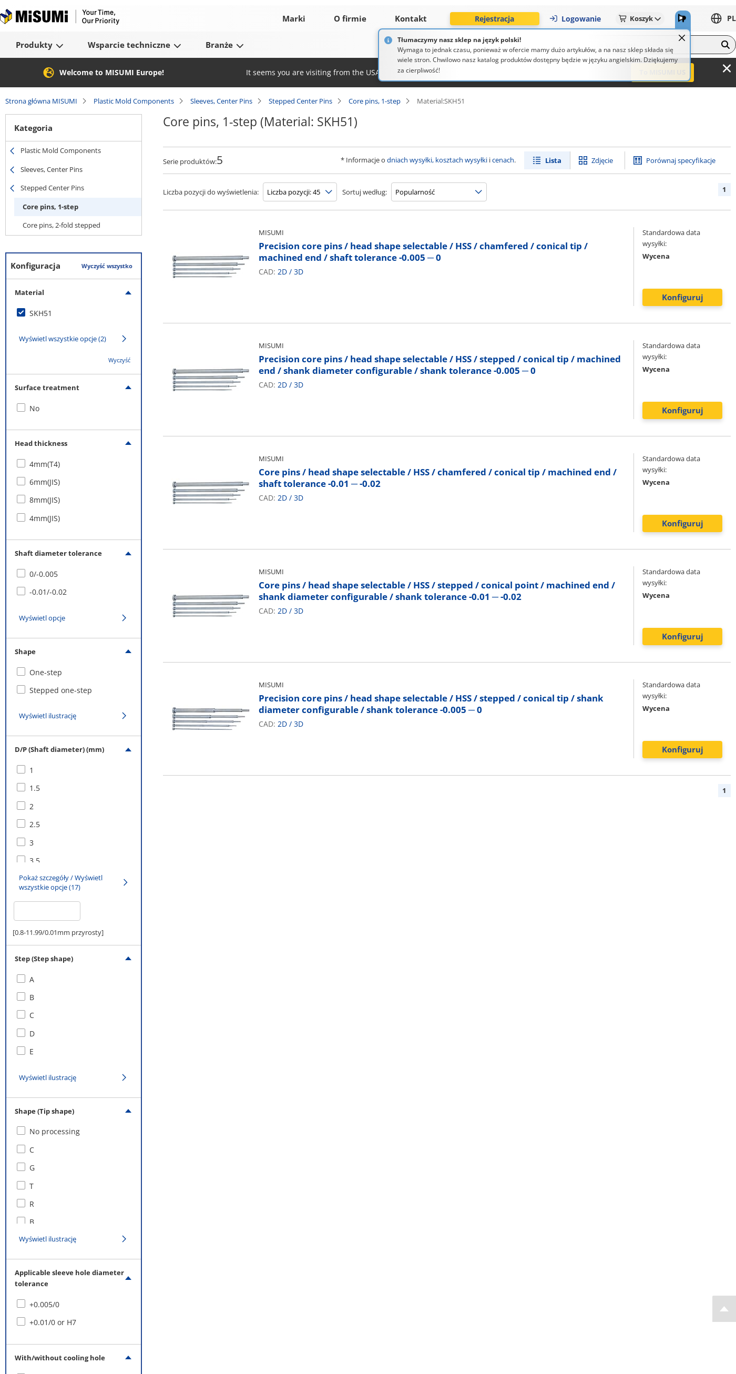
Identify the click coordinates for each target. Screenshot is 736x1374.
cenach (503, 160)
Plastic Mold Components (134, 101)
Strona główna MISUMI (41, 101)
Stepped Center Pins (300, 101)
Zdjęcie (602, 160)
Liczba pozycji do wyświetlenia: (211, 192)
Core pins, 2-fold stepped (61, 225)
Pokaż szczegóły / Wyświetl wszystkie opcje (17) (61, 882)
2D (282, 272)
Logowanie (575, 19)
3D (298, 272)
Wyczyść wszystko (106, 266)
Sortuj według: (364, 192)
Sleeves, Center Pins (221, 101)
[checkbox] (74, 313)
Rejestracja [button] (494, 19)
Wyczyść (119, 360)
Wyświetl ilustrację (47, 715)
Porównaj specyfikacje (680, 160)
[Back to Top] (724, 1309)
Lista (553, 160)
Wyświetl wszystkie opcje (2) (62, 338)
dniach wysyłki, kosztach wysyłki (437, 160)
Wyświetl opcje (42, 618)
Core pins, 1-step (375, 101)
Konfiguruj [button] (682, 297)
